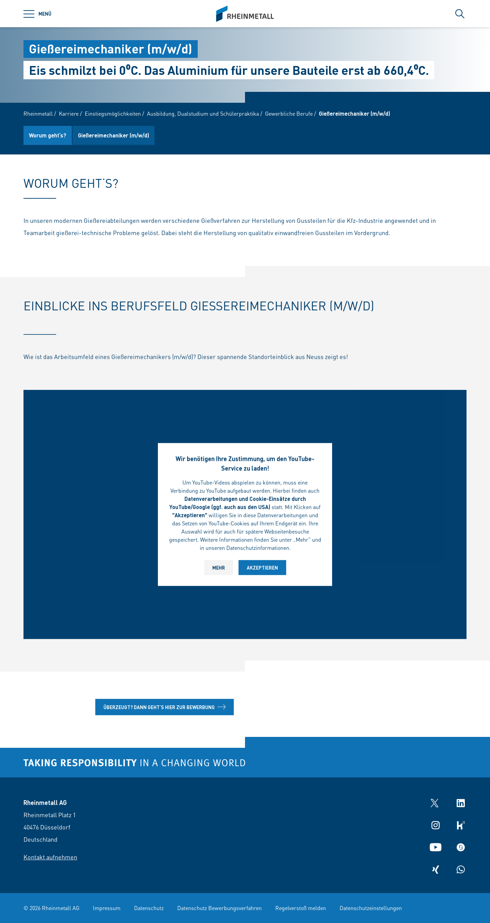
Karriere (69, 113)
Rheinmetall (38, 113)
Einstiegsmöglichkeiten (113, 113)
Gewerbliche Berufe (289, 113)
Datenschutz (149, 907)
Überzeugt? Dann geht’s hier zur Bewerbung (164, 708)
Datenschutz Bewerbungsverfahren (219, 907)
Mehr (218, 569)
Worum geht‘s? (47, 135)
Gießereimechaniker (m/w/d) (113, 135)
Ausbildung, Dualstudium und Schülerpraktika (203, 113)
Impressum (106, 907)
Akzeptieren (262, 569)
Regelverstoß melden (300, 907)
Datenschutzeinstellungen (371, 907)
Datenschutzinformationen (257, 549)
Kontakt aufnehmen (50, 857)
